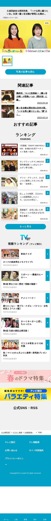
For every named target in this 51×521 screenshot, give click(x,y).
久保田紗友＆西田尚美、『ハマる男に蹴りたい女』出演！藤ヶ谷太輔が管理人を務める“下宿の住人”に (31, 432)
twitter (15, 416)
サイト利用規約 (36, 450)
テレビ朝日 (10, 442)
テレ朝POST (25, 3)
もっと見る (25, 226)
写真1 (40, 432)
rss (36, 416)
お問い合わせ (11, 450)
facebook (25, 416)
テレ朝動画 (34, 442)
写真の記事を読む (25, 72)
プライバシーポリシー (14, 461)
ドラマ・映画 (17, 432)
